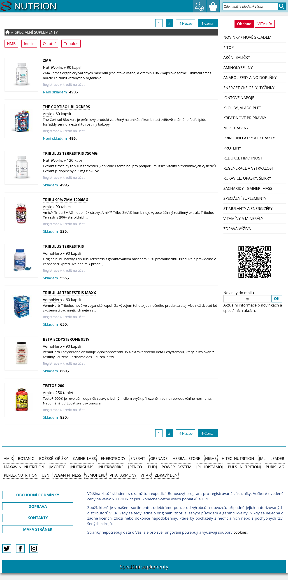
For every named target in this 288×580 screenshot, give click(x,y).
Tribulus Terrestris (63, 246)
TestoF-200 (53, 385)
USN (45, 475)
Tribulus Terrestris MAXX (69, 292)
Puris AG (275, 466)
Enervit (137, 458)
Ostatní (49, 43)
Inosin (29, 43)
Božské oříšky (53, 458)
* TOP (228, 47)
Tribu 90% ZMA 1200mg (65, 199)
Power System (176, 466)
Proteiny (232, 148)
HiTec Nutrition (238, 458)
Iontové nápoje (238, 97)
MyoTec (57, 466)
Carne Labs (84, 458)
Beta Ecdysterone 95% (66, 339)
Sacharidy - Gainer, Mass (247, 188)
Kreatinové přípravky (244, 117)
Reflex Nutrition (20, 475)
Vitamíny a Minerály (243, 218)
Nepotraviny (236, 128)
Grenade (159, 458)
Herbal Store (186, 458)
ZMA (47, 60)
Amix (47, 113)
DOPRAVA (37, 506)
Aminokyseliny (238, 67)
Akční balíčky (236, 57)
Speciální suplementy (244, 198)
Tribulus (71, 43)
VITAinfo (265, 23)
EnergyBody (113, 458)
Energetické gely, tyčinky (248, 87)
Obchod (244, 23)
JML (262, 458)
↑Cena (208, 23)
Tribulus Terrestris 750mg (70, 153)
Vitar (146, 475)
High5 (211, 458)
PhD (152, 466)
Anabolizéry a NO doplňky (250, 77)
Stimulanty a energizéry (248, 208)
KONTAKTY (38, 517)
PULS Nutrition (244, 466)
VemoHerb (52, 253)
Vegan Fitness (67, 475)
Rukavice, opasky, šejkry (247, 178)
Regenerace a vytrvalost (248, 168)
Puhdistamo (209, 466)
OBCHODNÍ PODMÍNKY (37, 494)
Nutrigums (82, 466)
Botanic (26, 458)
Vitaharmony (123, 475)
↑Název (186, 23)
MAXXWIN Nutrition (24, 466)
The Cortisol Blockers (66, 106)
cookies (240, 532)
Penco (135, 466)
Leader (277, 458)
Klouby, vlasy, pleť (242, 107)
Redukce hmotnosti (243, 158)
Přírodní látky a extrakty (249, 137)
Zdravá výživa (237, 228)
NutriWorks (53, 67)
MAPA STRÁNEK (37, 529)
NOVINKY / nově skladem (247, 37)
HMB (11, 43)
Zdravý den (166, 475)
